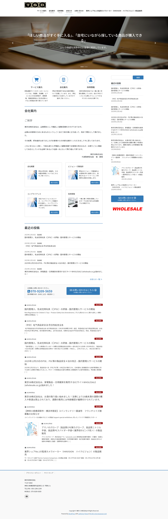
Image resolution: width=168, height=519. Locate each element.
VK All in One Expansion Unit (98, 514)
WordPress (72, 514)
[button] (12, 42)
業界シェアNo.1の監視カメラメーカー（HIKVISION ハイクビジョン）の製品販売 (63, 453)
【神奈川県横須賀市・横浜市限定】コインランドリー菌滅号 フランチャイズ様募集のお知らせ (63, 412)
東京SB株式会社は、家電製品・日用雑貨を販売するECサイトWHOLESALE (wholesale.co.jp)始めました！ (63, 272)
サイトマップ (48, 473)
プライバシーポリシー (33, 473)
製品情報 (39, 235)
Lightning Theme (83, 514)
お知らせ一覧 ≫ (96, 279)
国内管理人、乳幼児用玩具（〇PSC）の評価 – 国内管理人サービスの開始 (53, 237)
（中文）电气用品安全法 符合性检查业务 (40, 246)
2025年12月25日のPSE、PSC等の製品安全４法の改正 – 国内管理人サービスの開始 (56, 263)
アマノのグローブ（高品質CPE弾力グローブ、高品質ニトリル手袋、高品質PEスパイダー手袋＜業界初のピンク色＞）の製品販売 (72, 430)
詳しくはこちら (84, 52)
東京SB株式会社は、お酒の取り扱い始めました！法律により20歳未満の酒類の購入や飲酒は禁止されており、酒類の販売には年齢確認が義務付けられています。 (63, 398)
